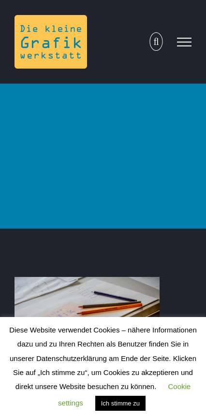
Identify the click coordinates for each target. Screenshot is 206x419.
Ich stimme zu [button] (120, 403)
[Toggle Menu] (184, 42)
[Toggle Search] (155, 41)
